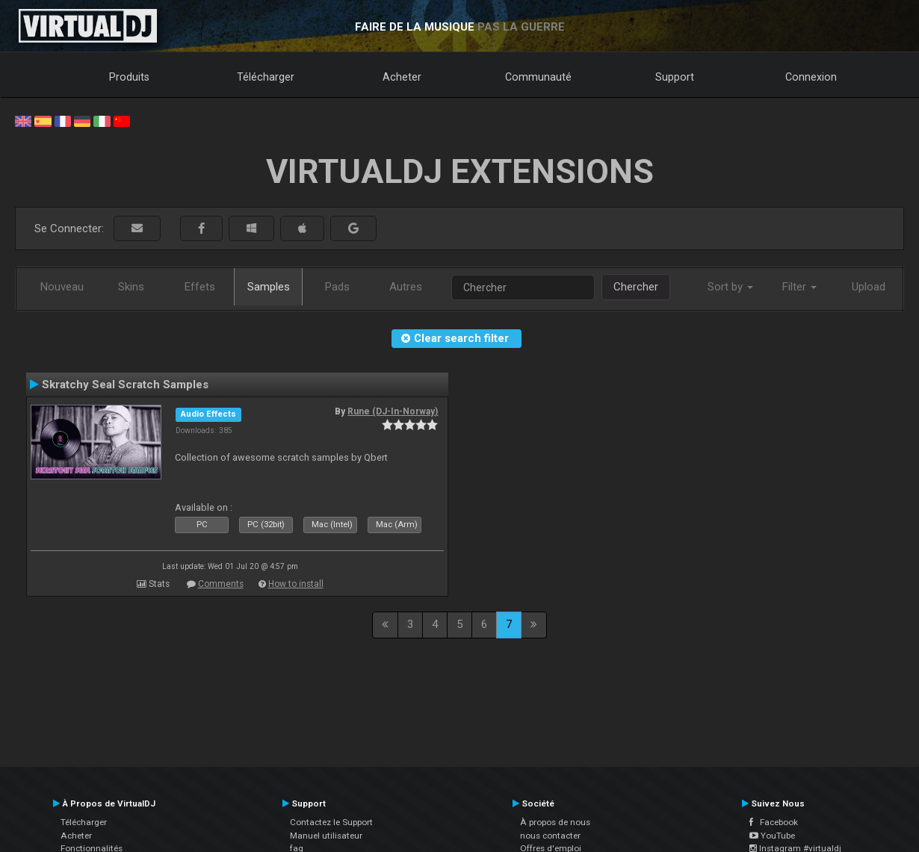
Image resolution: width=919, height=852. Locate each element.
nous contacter (550, 835)
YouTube (772, 835)
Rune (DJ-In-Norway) (392, 411)
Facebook (773, 822)
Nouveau (62, 286)
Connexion (811, 77)
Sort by (730, 286)
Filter (799, 286)
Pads (337, 286)
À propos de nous (555, 822)
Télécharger (265, 77)
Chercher (635, 286)
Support (674, 77)
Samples (268, 286)
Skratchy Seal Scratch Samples (125, 384)
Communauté (538, 77)
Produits (129, 77)
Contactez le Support (331, 822)
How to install (296, 584)
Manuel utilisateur (326, 835)
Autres (405, 286)
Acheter (402, 77)
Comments (221, 584)
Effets (200, 286)
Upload (868, 286)
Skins (131, 286)
